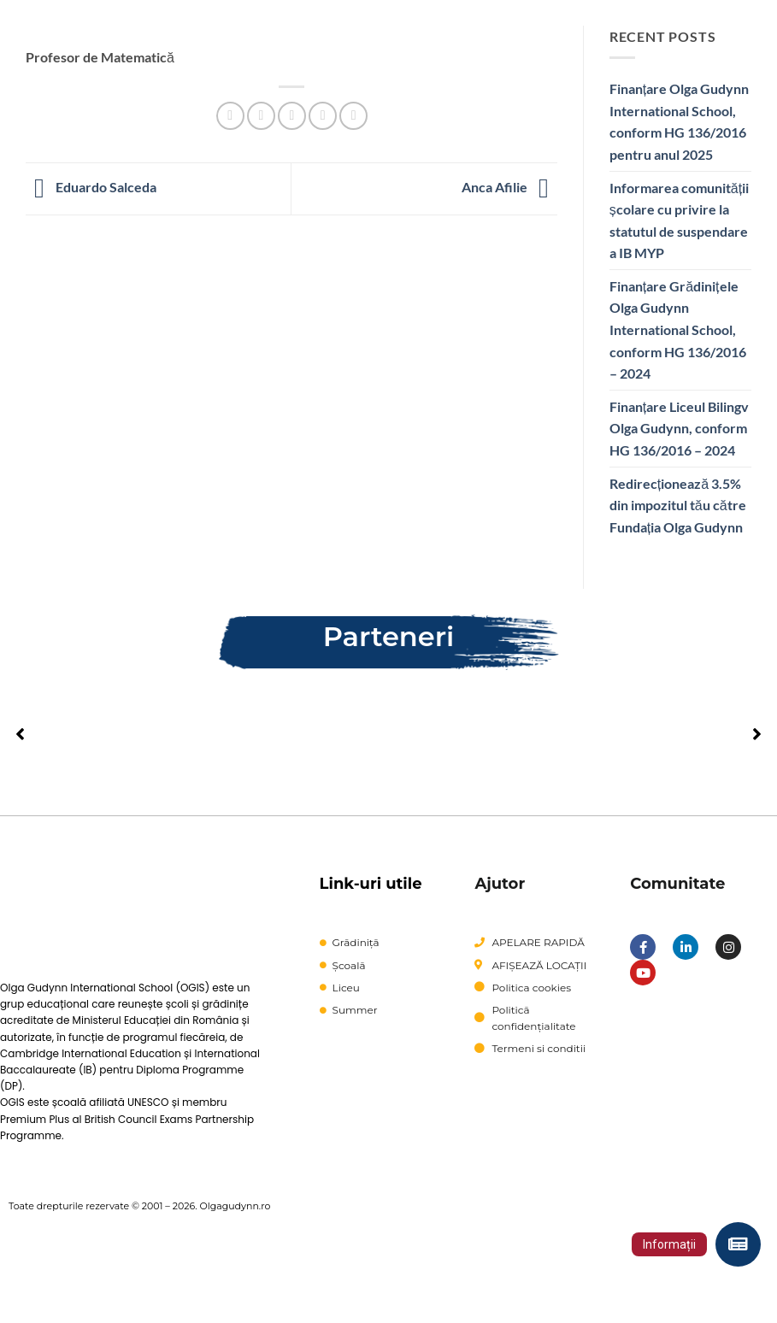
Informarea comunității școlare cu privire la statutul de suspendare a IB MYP (679, 220)
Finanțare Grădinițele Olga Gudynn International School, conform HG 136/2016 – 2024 (677, 329)
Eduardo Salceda (91, 187)
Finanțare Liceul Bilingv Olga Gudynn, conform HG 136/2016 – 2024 (679, 428)
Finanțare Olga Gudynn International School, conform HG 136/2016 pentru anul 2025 (679, 121)
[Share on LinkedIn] (353, 116)
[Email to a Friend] (292, 116)
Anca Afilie (509, 187)
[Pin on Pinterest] (323, 116)
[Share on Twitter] (261, 116)
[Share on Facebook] (230, 116)
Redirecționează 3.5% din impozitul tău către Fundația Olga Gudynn (677, 505)
